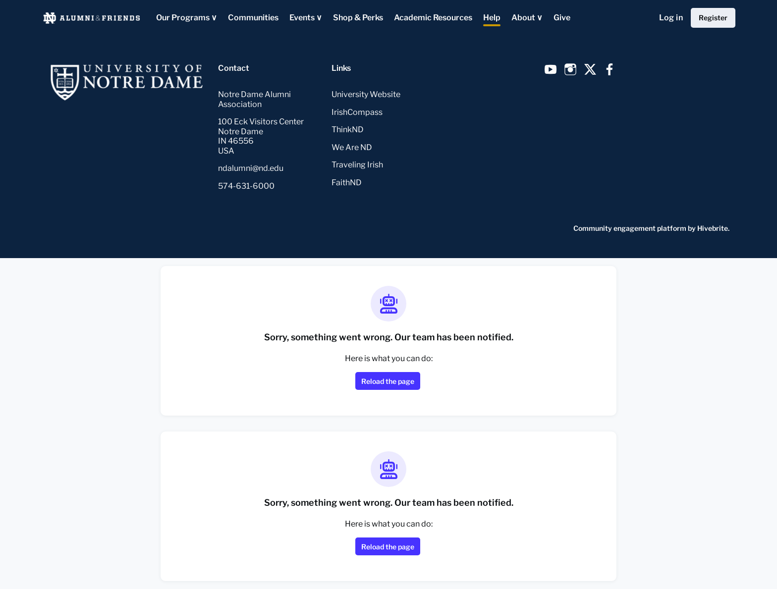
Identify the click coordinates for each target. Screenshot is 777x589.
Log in (671, 17)
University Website (366, 94)
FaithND (347, 182)
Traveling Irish (357, 164)
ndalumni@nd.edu (250, 168)
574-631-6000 (246, 186)
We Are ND (352, 147)
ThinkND (348, 129)
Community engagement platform (629, 228)
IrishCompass (357, 112)
